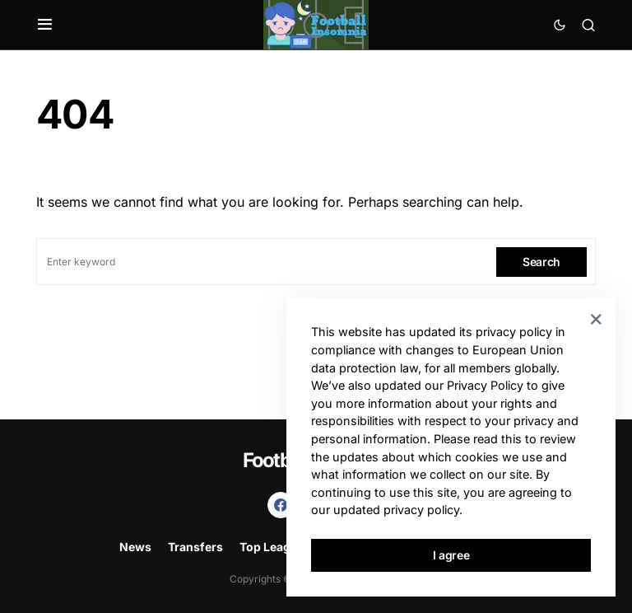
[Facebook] (280, 505)
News (135, 547)
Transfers (195, 547)
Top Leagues (275, 547)
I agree (451, 555)
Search (541, 262)
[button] (44, 25)
